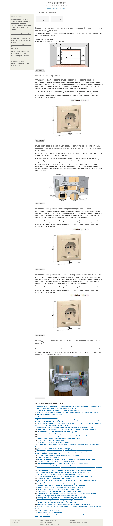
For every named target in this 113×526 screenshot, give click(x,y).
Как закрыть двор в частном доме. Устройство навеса (53, 442)
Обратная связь (72, 520)
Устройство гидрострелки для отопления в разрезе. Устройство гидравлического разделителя (64, 450)
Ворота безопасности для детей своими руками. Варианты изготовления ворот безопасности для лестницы (68, 412)
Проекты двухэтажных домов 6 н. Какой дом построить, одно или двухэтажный (60, 487)
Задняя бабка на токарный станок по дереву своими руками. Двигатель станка (60, 499)
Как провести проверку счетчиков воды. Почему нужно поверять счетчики (58, 489)
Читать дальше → (40, 70)
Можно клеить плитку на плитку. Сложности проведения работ (55, 433)
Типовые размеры (57, 19)
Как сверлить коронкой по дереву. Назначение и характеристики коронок (58, 465)
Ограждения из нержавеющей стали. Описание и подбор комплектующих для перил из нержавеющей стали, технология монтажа (21, 55)
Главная (49, 8)
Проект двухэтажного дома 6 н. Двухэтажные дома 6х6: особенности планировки (61, 485)
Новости (56, 8)
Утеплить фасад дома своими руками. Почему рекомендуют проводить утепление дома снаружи (65, 435)
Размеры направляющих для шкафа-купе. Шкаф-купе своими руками (57, 431)
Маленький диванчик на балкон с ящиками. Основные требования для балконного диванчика (64, 476)
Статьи (62, 8)
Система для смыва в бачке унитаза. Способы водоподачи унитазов (57, 495)
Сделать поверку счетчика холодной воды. (49, 512)
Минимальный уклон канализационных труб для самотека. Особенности (58, 410)
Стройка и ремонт (56, 3)
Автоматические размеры (42, 19)
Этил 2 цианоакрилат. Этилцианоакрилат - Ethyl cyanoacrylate (55, 501)
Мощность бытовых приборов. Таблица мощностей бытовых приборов (58, 455)
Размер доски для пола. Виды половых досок (50, 440)
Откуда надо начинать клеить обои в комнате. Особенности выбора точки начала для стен (63, 472)
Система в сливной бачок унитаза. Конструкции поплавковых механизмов (21, 46)
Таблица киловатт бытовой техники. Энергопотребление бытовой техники (21, 27)
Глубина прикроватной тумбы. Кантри (48, 457)
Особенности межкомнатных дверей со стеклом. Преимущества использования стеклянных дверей (66, 459)
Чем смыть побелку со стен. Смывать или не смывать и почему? (56, 461)
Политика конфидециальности (46, 522)
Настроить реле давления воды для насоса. (49, 414)
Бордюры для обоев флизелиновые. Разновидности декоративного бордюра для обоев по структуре (66, 493)
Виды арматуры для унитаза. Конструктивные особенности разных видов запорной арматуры (64, 470)
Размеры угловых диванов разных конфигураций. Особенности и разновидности (21, 63)
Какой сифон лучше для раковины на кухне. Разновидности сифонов (57, 484)
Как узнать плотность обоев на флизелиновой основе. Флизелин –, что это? (59, 474)
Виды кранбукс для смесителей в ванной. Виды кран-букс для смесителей (59, 491)
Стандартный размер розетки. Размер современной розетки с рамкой (64, 80)
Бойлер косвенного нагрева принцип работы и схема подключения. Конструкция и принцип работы (65, 427)
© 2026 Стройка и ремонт (16, 520)
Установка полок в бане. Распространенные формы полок (54, 478)
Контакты (42, 520)
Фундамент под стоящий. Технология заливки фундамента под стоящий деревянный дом (63, 504)
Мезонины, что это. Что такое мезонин (48, 510)
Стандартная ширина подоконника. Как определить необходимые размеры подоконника (63, 436)
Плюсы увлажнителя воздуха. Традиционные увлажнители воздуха (56, 408)
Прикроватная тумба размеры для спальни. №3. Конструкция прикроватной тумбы (61, 497)
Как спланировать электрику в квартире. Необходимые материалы (56, 502)
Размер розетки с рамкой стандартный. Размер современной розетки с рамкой (68, 275)
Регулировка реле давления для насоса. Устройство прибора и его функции (21, 40)
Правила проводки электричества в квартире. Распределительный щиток (58, 438)
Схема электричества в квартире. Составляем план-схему (54, 448)
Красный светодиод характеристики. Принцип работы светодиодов (21, 34)
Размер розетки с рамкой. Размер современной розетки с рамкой (63, 209)
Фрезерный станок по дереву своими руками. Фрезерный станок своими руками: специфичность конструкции (69, 406)
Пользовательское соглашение (50, 520)
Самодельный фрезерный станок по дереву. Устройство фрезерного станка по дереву (62, 463)
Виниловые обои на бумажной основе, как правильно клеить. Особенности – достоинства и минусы (66, 429)
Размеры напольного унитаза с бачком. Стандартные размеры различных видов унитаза (20, 21)
